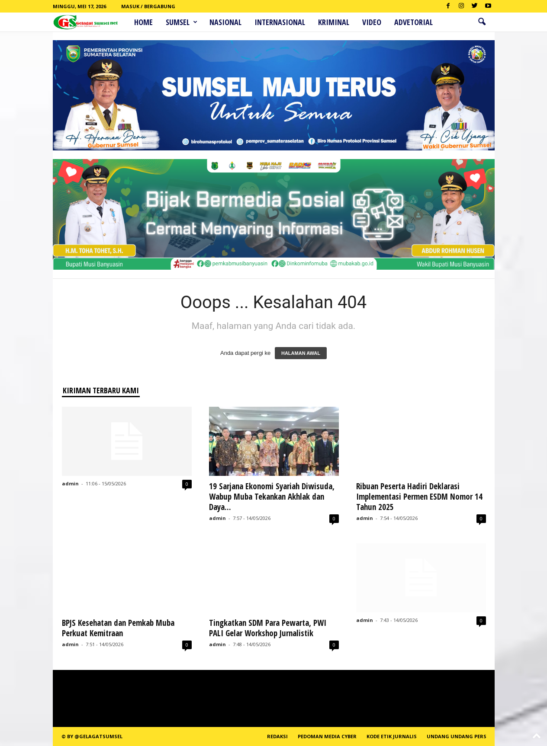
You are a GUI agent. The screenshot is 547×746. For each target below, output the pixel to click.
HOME (143, 22)
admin (70, 483)
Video (371, 22)
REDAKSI (277, 736)
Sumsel (181, 22)
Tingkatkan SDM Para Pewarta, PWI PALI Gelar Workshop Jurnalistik (267, 628)
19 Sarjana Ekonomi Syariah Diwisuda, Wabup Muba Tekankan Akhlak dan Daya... (272, 497)
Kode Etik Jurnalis (392, 736)
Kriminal (333, 22)
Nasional (225, 22)
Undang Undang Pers (456, 736)
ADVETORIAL (413, 22)
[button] (481, 22)
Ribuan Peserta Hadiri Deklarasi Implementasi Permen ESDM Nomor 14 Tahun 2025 (419, 497)
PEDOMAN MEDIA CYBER (327, 736)
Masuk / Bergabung (148, 6)
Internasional (279, 22)
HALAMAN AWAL (300, 353)
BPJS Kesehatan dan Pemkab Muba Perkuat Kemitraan (118, 628)
